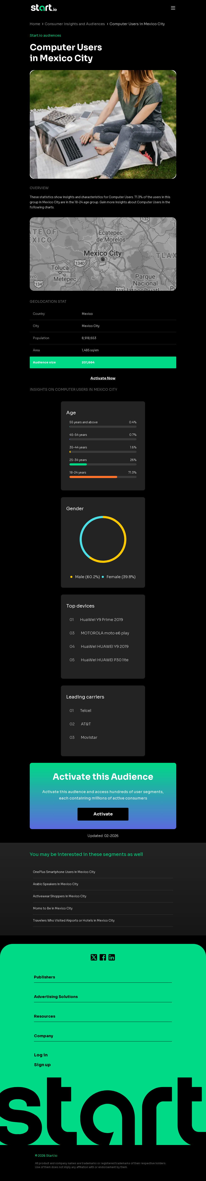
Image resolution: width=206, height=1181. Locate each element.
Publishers (44, 977)
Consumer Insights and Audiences (75, 24)
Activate (103, 814)
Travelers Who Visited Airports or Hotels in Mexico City (73, 920)
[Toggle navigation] (172, 7)
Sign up (42, 1064)
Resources (44, 1016)
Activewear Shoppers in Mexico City (59, 896)
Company (43, 1036)
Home (35, 24)
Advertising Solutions (56, 996)
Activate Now (103, 378)
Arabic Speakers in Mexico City (55, 884)
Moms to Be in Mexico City (52, 908)
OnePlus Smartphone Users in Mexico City (64, 872)
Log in (41, 1055)
